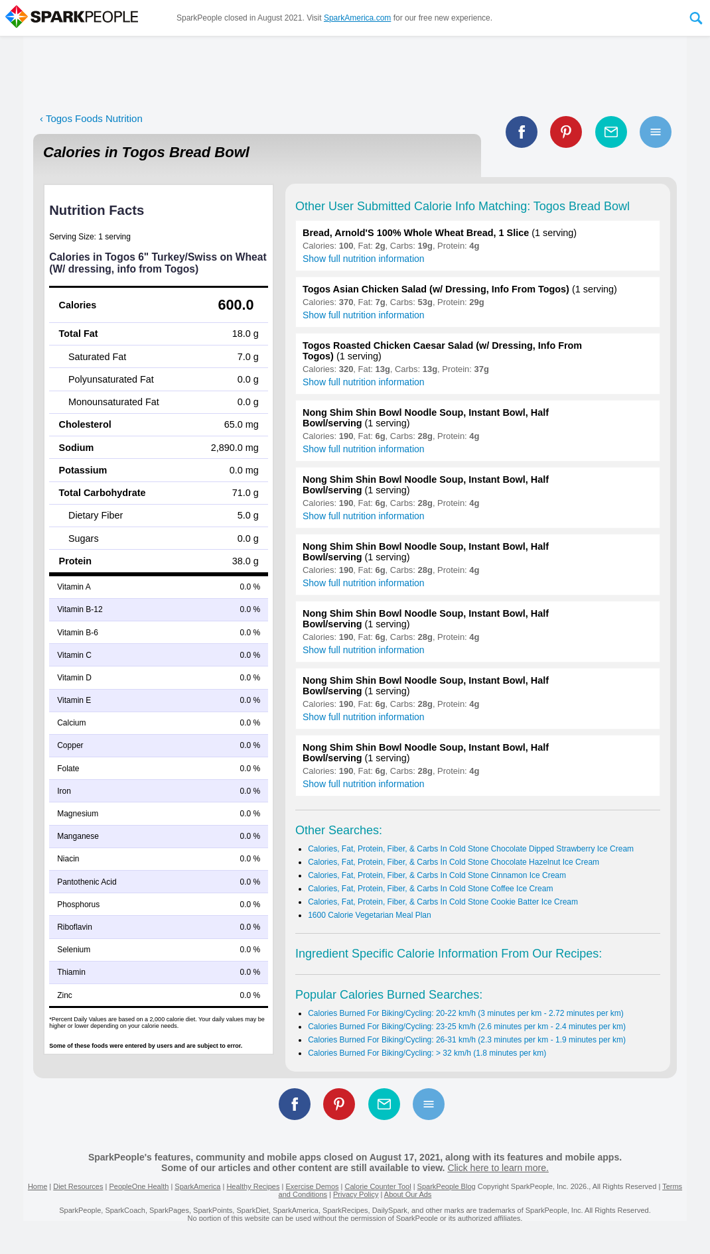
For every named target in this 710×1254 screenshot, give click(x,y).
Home (37, 1186)
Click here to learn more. (498, 1167)
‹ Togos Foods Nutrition (91, 118)
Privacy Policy (355, 1194)
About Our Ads (408, 1194)
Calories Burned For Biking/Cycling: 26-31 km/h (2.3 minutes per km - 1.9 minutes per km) (467, 1039)
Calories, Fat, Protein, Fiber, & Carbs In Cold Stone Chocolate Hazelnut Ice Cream (453, 862)
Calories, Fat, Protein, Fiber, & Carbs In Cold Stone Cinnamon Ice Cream (437, 875)
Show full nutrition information (364, 258)
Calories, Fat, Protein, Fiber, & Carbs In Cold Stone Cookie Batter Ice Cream (443, 902)
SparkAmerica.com (357, 18)
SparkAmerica (197, 1186)
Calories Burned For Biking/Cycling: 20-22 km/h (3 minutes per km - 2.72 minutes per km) (466, 1013)
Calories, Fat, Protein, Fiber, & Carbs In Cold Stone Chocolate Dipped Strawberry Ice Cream (471, 848)
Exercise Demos (311, 1186)
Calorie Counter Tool (378, 1186)
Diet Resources (78, 1186)
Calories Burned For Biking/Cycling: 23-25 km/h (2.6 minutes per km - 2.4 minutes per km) (467, 1026)
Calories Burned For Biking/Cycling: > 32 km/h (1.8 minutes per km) (427, 1053)
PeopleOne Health (139, 1186)
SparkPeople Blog (446, 1186)
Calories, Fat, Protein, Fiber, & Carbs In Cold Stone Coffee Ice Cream (430, 888)
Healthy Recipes (252, 1186)
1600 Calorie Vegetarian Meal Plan (369, 915)
